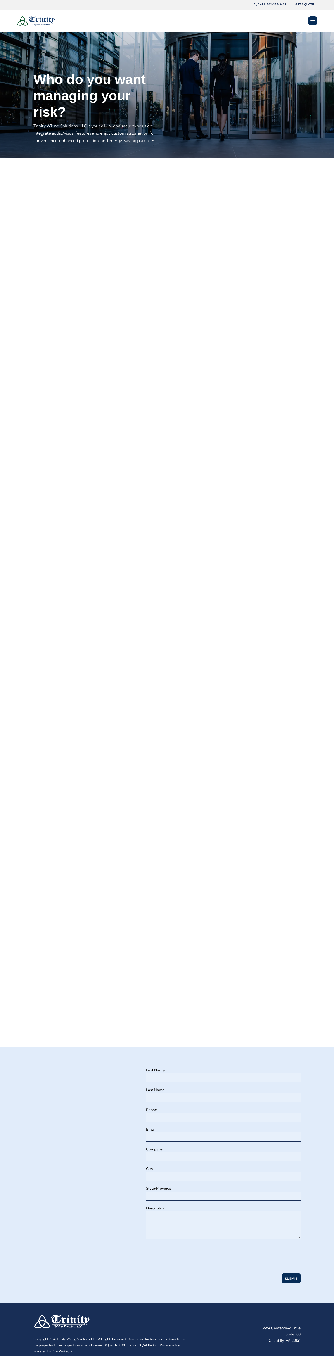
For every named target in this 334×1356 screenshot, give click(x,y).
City (149, 1168)
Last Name (155, 1089)
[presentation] (180, 1254)
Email (151, 1129)
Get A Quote (304, 4)
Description (155, 1208)
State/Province (158, 1188)
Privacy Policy (170, 1345)
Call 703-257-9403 (272, 4)
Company (154, 1149)
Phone (151, 1109)
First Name (155, 1070)
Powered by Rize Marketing (53, 1351)
